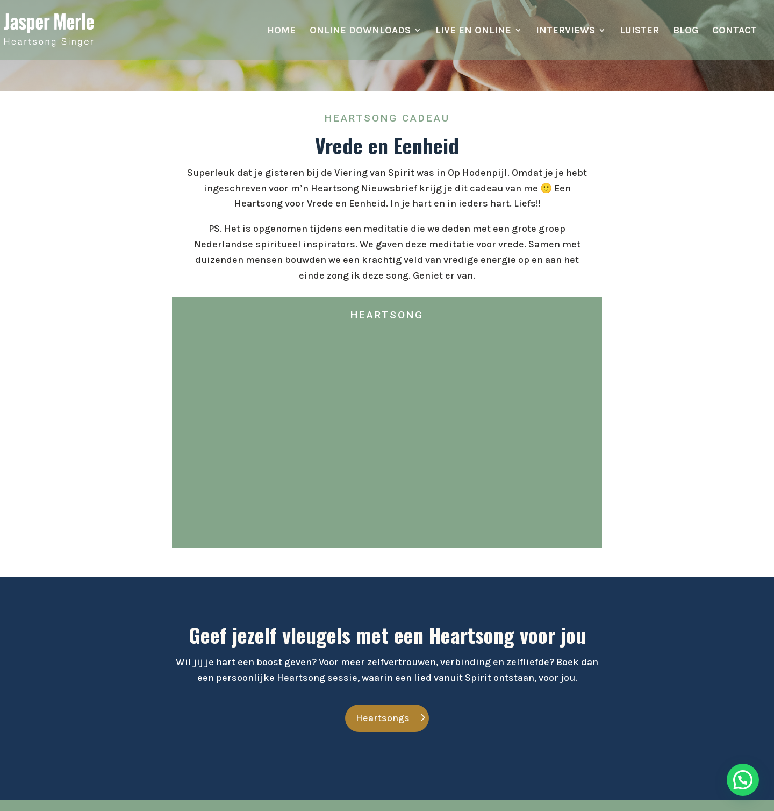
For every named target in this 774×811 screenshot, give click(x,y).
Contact (734, 31)
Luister (639, 31)
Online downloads (360, 31)
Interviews (565, 31)
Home (281, 31)
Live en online (473, 31)
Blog (685, 31)
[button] (743, 780)
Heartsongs (383, 718)
